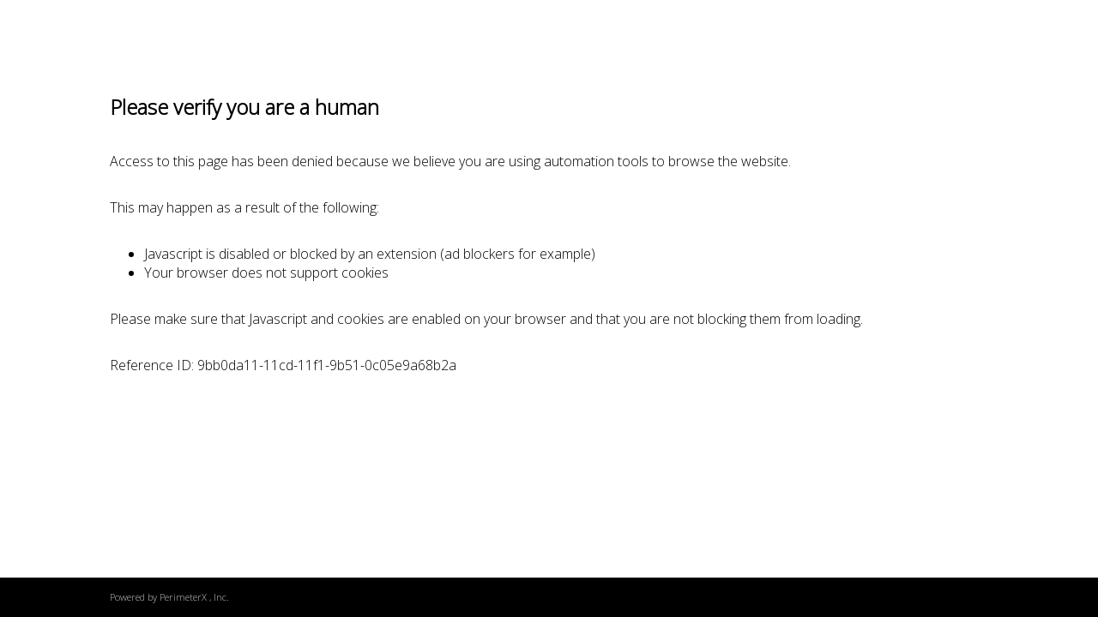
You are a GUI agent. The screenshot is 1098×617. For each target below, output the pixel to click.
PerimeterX (183, 596)
